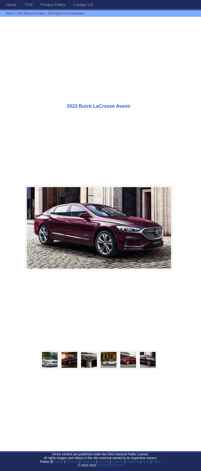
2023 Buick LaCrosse (31, 13)
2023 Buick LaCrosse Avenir (99, 106)
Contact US (83, 4)
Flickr (146, 462)
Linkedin (118, 462)
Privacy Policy (53, 4)
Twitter (59, 462)
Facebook (88, 462)
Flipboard (133, 462)
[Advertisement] (100, 57)
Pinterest (72, 462)
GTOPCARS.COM (110, 465)
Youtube (103, 462)
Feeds (156, 462)
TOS (29, 4)
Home (11, 4)
